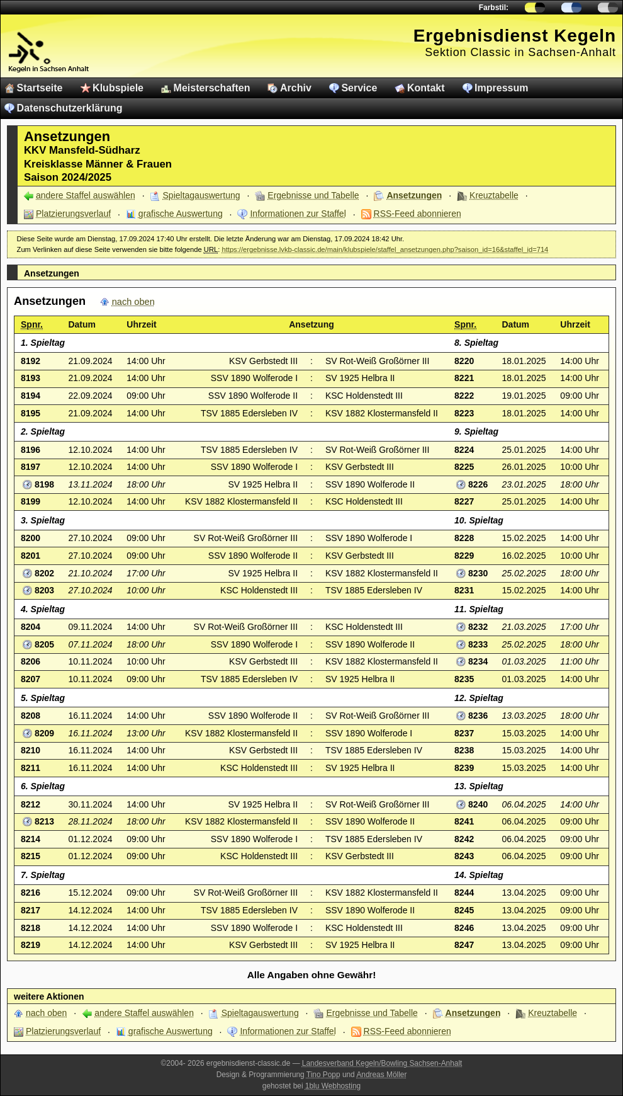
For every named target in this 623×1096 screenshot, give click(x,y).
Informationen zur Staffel (297, 213)
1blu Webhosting (333, 1086)
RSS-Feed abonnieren (417, 213)
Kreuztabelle (494, 195)
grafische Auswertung (180, 213)
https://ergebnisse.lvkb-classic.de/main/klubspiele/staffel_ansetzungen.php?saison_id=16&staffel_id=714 (385, 249)
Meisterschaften (212, 88)
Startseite (40, 88)
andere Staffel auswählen (85, 195)
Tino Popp (323, 1074)
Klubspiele (118, 88)
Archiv (296, 88)
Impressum (501, 88)
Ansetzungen (414, 195)
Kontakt (426, 88)
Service (359, 88)
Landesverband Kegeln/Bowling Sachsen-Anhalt (382, 1063)
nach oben (133, 302)
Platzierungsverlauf (73, 213)
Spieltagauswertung (201, 195)
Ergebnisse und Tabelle (313, 195)
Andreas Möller (381, 1074)
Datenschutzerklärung (70, 108)
